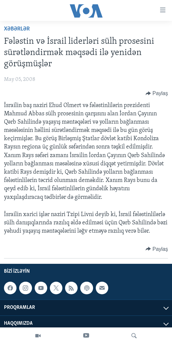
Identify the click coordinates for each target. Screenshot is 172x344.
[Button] (157, 93)
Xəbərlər (17, 29)
